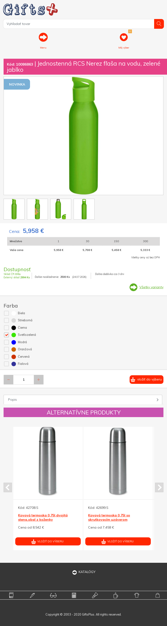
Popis (12, 399)
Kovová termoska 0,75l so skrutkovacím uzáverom (109, 517)
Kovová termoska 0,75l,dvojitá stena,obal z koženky (43, 517)
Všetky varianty (151, 287)
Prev (8, 487)
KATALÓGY (83, 572)
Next (159, 487)
